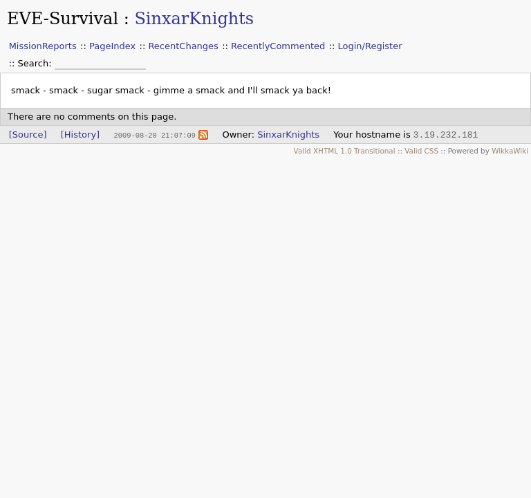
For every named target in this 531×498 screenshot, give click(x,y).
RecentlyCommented (278, 46)
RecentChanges (183, 46)
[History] (80, 134)
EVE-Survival (62, 18)
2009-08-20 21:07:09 (154, 135)
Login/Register (370, 46)
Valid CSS (421, 151)
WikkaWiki (510, 151)
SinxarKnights (194, 18)
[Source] (28, 134)
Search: (36, 63)
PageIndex (112, 46)
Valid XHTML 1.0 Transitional (344, 151)
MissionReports (43, 46)
